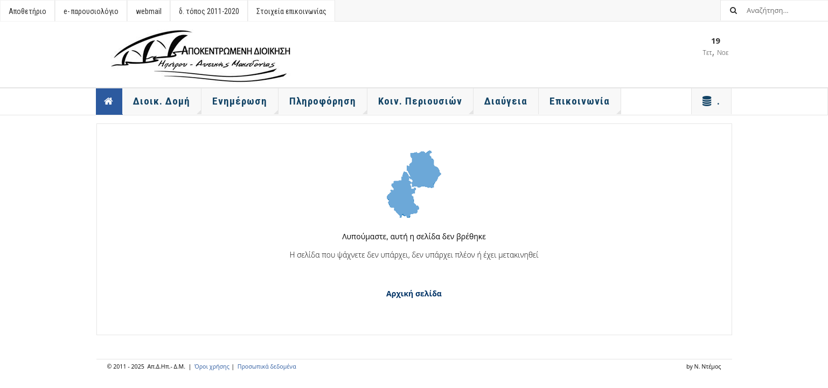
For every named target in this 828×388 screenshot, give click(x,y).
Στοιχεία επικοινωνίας (291, 11)
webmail (149, 11)
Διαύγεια (505, 101)
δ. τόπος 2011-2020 (209, 11)
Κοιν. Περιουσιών (426, 104)
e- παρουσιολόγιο (91, 11)
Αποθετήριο (27, 11)
